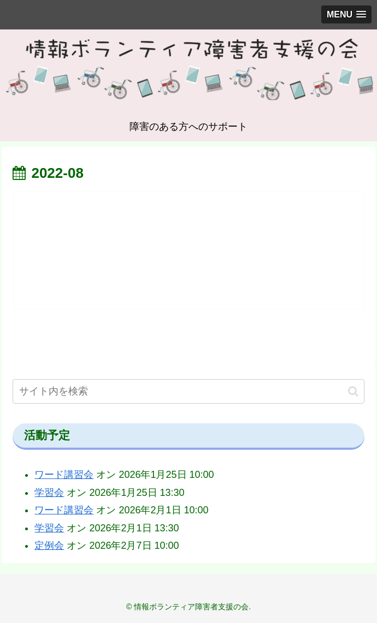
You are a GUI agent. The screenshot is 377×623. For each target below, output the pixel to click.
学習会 (49, 492)
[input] (188, 391)
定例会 (49, 545)
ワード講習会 (63, 474)
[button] (353, 391)
